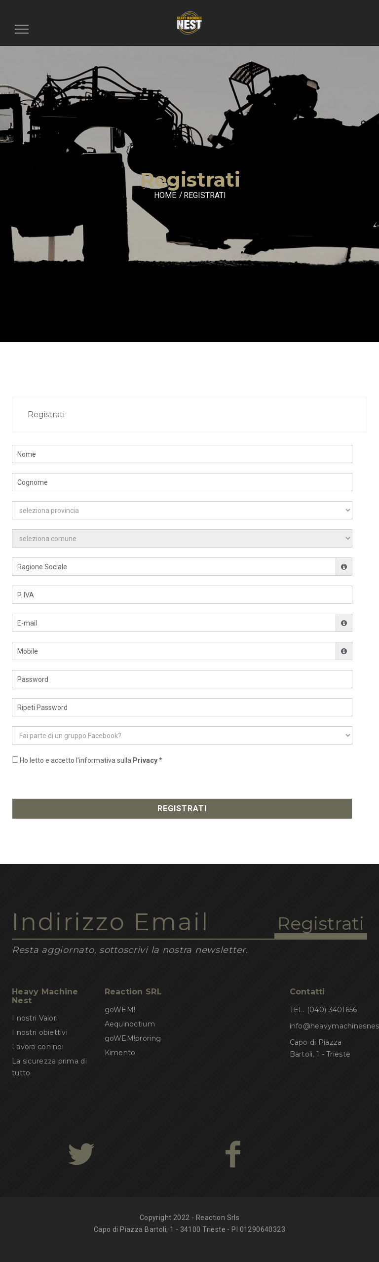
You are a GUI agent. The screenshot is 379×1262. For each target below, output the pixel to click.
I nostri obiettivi (40, 1032)
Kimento (120, 1052)
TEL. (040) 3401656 (323, 1009)
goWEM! (120, 1009)
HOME (165, 195)
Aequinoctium (130, 1024)
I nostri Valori (35, 1018)
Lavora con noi (38, 1046)
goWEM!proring (133, 1038)
